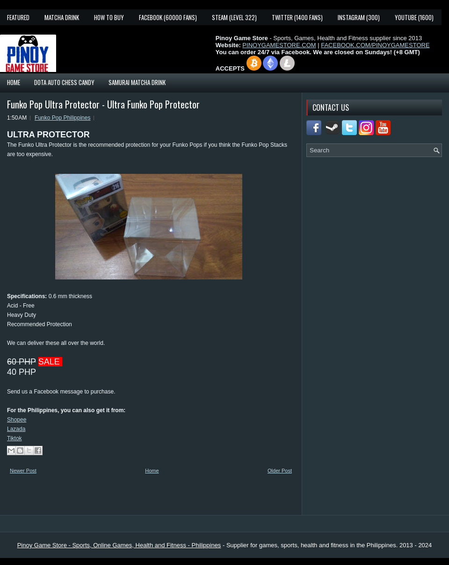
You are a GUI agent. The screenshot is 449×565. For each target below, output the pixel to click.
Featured (18, 17)
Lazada (16, 429)
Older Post (280, 470)
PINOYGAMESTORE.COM (279, 45)
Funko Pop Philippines (62, 117)
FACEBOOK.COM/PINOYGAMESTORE (375, 45)
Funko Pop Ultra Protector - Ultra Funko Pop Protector (103, 104)
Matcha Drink (61, 17)
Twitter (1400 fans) (297, 17)
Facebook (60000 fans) (168, 17)
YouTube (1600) (414, 17)
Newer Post (23, 470)
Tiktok (14, 438)
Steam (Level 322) (234, 17)
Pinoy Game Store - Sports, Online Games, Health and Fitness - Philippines (119, 545)
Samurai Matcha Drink (137, 82)
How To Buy (109, 17)
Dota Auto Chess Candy (64, 82)
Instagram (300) (359, 17)
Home (13, 82)
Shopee (16, 419)
